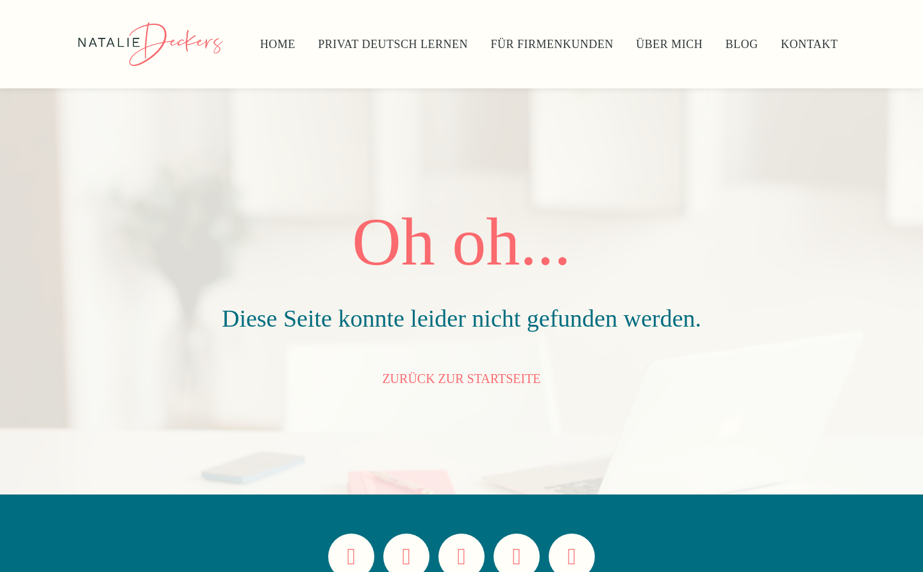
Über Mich (669, 44)
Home (277, 44)
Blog (742, 44)
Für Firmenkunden (551, 44)
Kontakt (809, 44)
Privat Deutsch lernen (393, 44)
